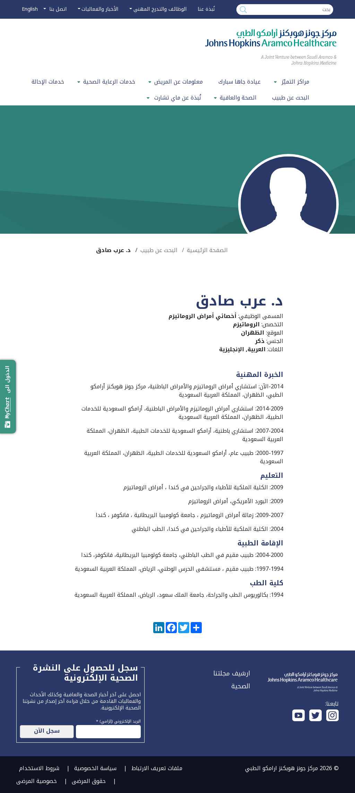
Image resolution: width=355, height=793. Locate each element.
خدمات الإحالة (48, 81)
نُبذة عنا (206, 9)
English (30, 9)
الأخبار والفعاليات (99, 9)
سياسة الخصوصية (95, 768)
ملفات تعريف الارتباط (156, 768)
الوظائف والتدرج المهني (160, 9)
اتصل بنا (57, 9)
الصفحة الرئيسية (207, 250)
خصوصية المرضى (36, 781)
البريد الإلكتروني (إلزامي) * (118, 720)
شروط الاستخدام (39, 768)
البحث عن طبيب (290, 97)
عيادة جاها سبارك (239, 81)
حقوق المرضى (89, 781)
